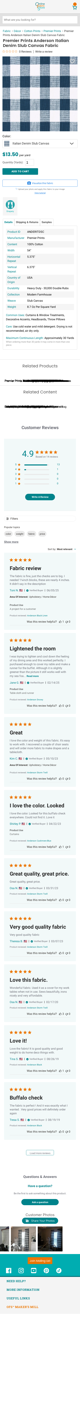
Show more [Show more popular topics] (11, 629)
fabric (31, 621)
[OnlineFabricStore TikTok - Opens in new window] (58, 1359)
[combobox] (62, 636)
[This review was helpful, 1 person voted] (60, 709)
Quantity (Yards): (12, 162)
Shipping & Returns (27, 222)
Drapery (10, 211)
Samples (47, 222)
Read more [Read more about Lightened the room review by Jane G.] (33, 763)
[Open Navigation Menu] (9, 6)
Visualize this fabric (40, 183)
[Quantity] (29, 162)
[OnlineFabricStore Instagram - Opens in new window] (21, 1359)
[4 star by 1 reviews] (37, 557)
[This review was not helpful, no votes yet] (66, 709)
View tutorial (40, 193)
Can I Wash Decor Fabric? (63, 494)
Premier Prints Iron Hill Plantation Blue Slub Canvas (36, 424)
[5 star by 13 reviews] (37, 552)
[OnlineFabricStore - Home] (40, 10)
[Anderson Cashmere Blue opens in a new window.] (39, 928)
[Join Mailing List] (40, 1348)
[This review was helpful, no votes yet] (60, 793)
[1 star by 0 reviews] (37, 571)
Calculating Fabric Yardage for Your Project (31, 494)
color (8, 621)
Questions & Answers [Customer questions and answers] (40, 1264)
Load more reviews (40, 1240)
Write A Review (40, 584)
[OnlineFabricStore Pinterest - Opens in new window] (46, 1359)
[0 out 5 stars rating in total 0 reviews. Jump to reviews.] (17, 51)
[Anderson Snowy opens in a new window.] (35, 787)
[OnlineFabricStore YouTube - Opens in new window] (33, 1359)
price (42, 621)
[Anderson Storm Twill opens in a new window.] (37, 860)
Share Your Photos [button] (40, 1308)
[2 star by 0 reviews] (37, 566)
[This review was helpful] (60, 1101)
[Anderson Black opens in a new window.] (34, 1152)
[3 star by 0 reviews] (37, 562)
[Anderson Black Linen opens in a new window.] (37, 703)
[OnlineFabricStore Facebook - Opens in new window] (8, 1359)
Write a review (44, 51)
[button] (26, 1326)
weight (19, 621)
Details (8, 222)
